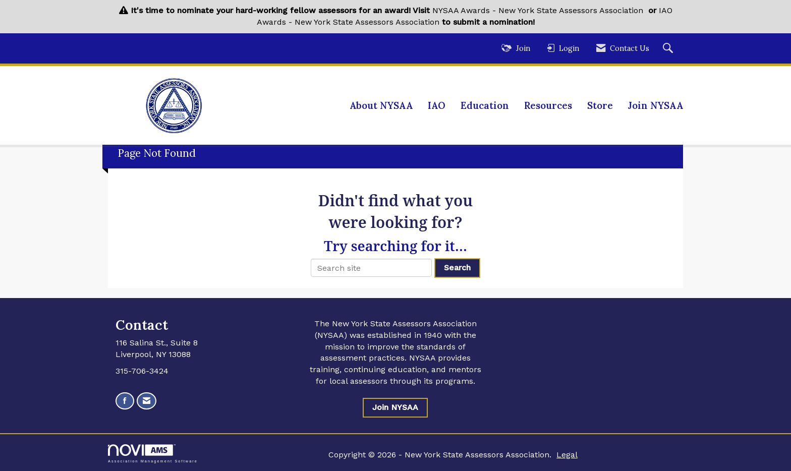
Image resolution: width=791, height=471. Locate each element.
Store (600, 105)
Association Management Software (153, 453)
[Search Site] (669, 48)
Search (457, 267)
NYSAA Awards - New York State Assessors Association (537, 10)
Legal (567, 454)
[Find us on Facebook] (125, 401)
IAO (436, 105)
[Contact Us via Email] (146, 401)
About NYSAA (381, 105)
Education (485, 105)
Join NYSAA (655, 105)
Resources (548, 105)
